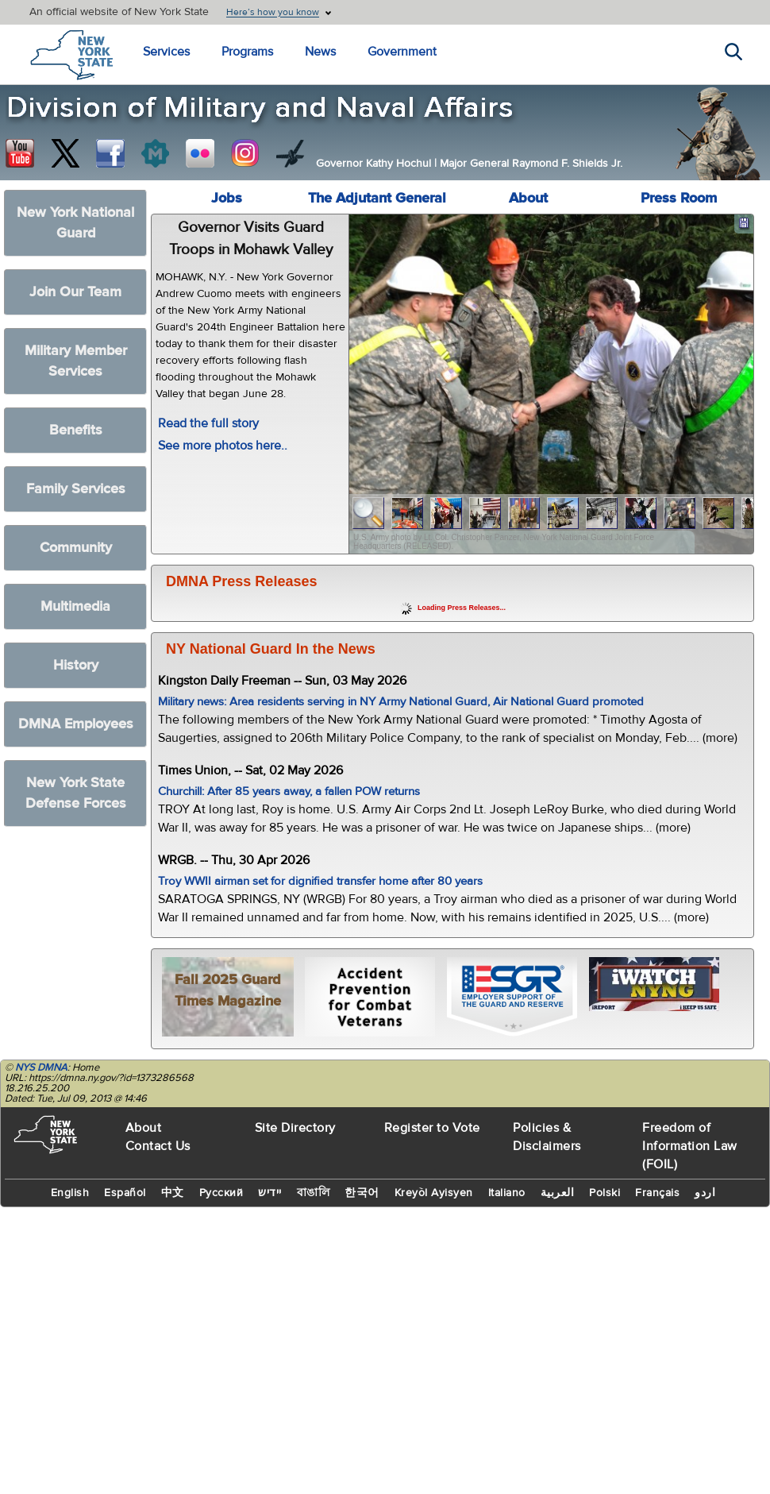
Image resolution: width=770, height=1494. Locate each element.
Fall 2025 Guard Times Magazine (228, 990)
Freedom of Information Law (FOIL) (689, 1146)
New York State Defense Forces (75, 793)
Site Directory (295, 1128)
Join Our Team (75, 292)
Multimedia (75, 606)
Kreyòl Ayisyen (434, 1193)
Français (657, 1193)
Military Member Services (76, 361)
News (320, 52)
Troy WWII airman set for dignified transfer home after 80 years (320, 881)
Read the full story (208, 423)
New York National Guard (75, 222)
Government (402, 52)
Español (125, 1193)
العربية (558, 1193)
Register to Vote (432, 1128)
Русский (221, 1193)
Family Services (75, 489)
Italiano (507, 1193)
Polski (604, 1193)
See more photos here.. (222, 446)
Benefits (75, 430)
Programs (247, 52)
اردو (705, 1193)
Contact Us (158, 1146)
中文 (172, 1193)
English (70, 1193)
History (75, 665)
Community (76, 548)
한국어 (362, 1193)
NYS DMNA (41, 1067)
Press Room (679, 198)
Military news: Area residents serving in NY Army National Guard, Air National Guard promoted (401, 701)
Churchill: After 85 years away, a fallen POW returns (289, 791)
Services (166, 52)
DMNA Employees (75, 724)
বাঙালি (313, 1193)
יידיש (270, 1193)
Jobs (226, 198)
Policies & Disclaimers (547, 1137)
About (528, 198)
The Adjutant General (377, 198)
